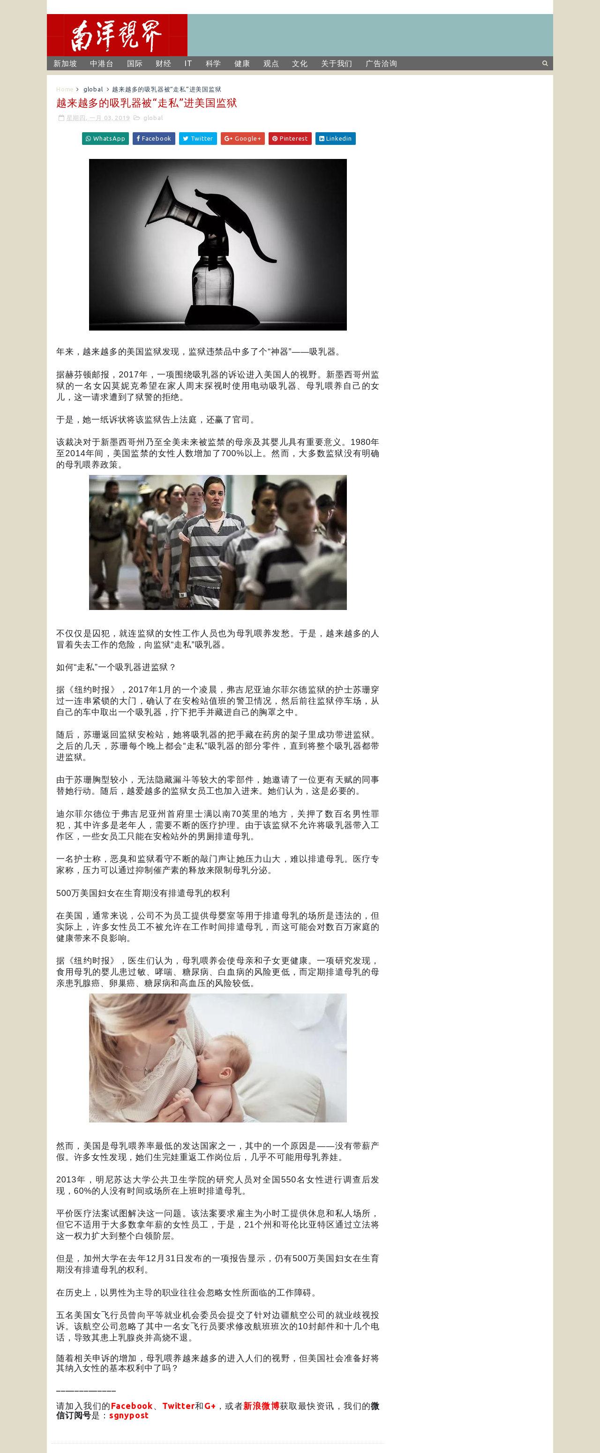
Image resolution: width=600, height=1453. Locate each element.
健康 (242, 63)
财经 (164, 63)
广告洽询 (381, 63)
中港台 (101, 63)
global (93, 89)
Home (65, 89)
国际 (135, 63)
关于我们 (336, 63)
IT (189, 63)
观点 (271, 63)
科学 (214, 63)
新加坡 (65, 63)
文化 (300, 63)
